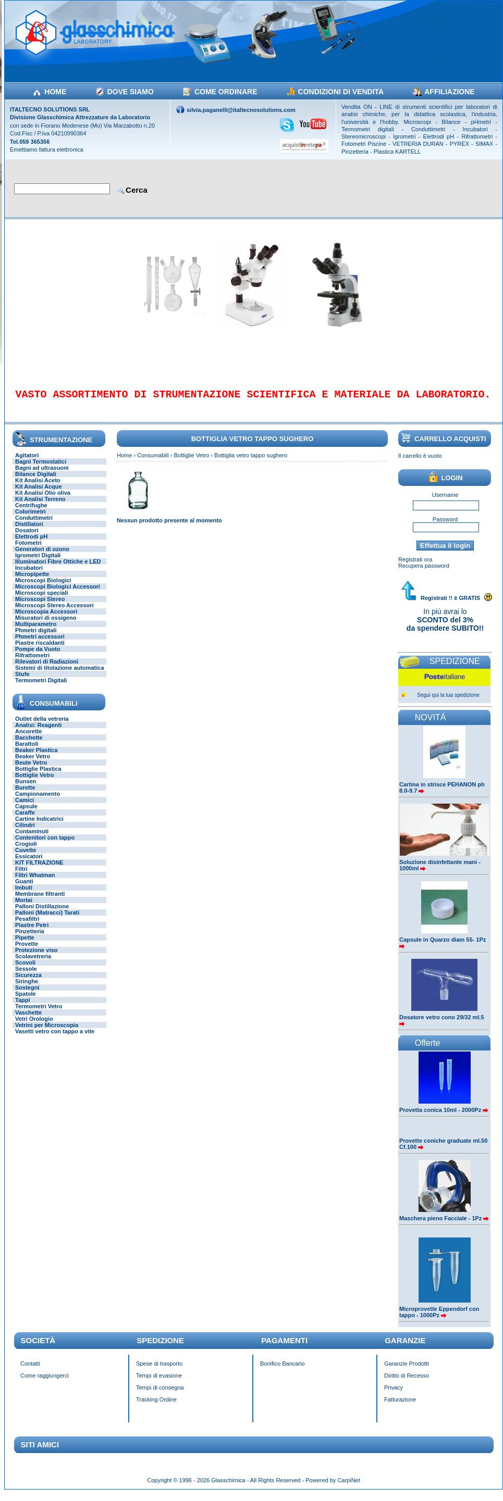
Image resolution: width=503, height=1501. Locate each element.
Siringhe (26, 988)
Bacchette (29, 745)
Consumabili (153, 462)
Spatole (25, 1001)
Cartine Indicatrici (39, 826)
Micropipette (32, 581)
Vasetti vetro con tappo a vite (54, 1038)
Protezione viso (36, 957)
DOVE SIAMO (130, 91)
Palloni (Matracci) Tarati (47, 920)
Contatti (30, 1371)
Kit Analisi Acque (38, 494)
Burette (25, 795)
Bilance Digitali (35, 481)
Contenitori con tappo (45, 845)
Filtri (21, 876)
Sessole (26, 976)
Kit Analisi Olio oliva (42, 500)
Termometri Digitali (41, 687)
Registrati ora (415, 567)
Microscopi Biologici (43, 587)
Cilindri (25, 832)
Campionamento (37, 801)
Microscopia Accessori (46, 619)
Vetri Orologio (34, 1026)
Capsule (26, 813)
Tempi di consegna (160, 1395)
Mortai (23, 907)
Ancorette (28, 738)
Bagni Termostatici (40, 469)
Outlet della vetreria (42, 726)
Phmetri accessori (40, 644)
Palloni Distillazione (42, 913)
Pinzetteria (29, 938)
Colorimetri (30, 519)
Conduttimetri (34, 525)
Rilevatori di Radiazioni (46, 669)
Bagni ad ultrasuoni (42, 475)
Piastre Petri (31, 932)
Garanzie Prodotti (406, 1371)
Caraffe (25, 820)
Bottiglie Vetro (34, 782)
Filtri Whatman (35, 882)
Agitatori (27, 462)
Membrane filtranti (40, 901)
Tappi (22, 1007)
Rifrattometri (32, 662)
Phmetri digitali (35, 637)
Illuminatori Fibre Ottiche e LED (58, 569)
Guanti (24, 888)
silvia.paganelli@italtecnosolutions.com (241, 110)
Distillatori (29, 531)
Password (445, 526)
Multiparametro (35, 631)
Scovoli (25, 970)
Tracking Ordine (156, 1407)
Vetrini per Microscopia (46, 1032)
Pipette (24, 945)
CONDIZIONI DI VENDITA (341, 91)
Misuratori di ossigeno (45, 625)
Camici (24, 807)
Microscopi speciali (41, 600)
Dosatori (27, 537)
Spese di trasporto (159, 1371)
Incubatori (29, 575)
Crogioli (26, 851)
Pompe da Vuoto (37, 656)
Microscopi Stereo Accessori (54, 612)
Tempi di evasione (159, 1383)
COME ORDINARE (225, 91)
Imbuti (23, 895)
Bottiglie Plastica (38, 776)
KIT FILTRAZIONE (39, 870)
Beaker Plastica (36, 757)
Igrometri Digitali (37, 562)
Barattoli (27, 751)
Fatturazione (400, 1407)
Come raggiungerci (44, 1383)
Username (445, 502)
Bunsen (25, 788)
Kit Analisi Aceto (37, 487)
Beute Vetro (31, 770)
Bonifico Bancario (282, 1371)
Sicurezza (28, 982)
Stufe (22, 681)
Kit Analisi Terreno (40, 506)
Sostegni (27, 995)
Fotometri (28, 550)
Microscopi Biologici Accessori (57, 594)
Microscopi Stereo (40, 606)
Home (124, 462)
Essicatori (29, 863)
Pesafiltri (27, 926)
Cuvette (25, 857)
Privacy (393, 1395)
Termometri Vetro (38, 1013)
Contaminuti (31, 838)
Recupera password (423, 573)
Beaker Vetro (32, 763)
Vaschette (28, 1020)
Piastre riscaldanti (40, 650)
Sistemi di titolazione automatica (59, 675)
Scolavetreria (33, 963)
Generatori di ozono (42, 556)
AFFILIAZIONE (449, 91)
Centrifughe (31, 512)
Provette (26, 951)
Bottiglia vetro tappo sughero (250, 462)
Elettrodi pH (31, 544)
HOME (55, 91)
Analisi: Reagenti (38, 732)
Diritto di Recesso (406, 1383)
